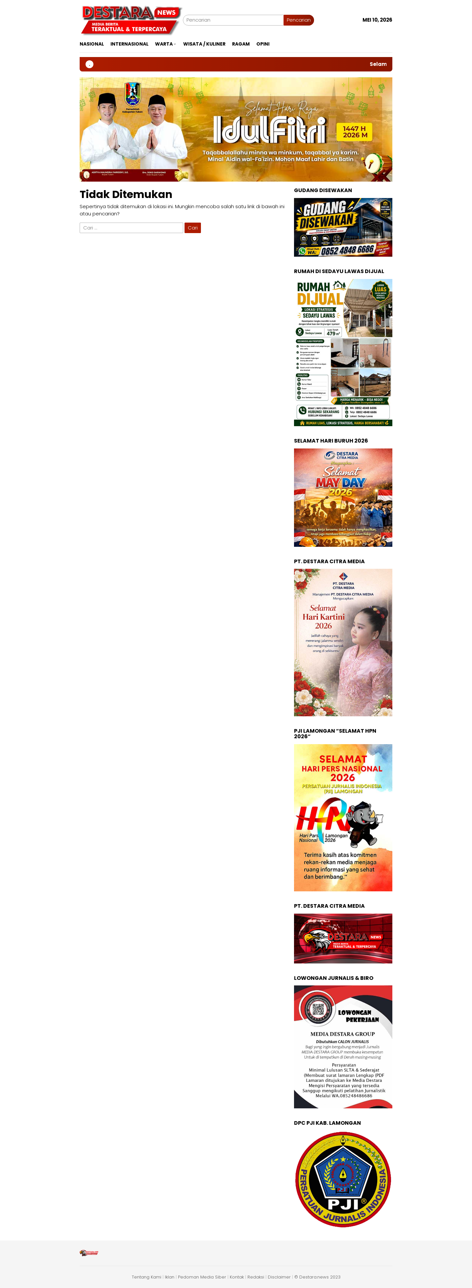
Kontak (237, 1277)
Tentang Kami (146, 1277)
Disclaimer (279, 1277)
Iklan (169, 1277)
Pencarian (299, 19)
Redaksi (255, 1277)
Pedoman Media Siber (202, 1277)
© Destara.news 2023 (317, 1277)
